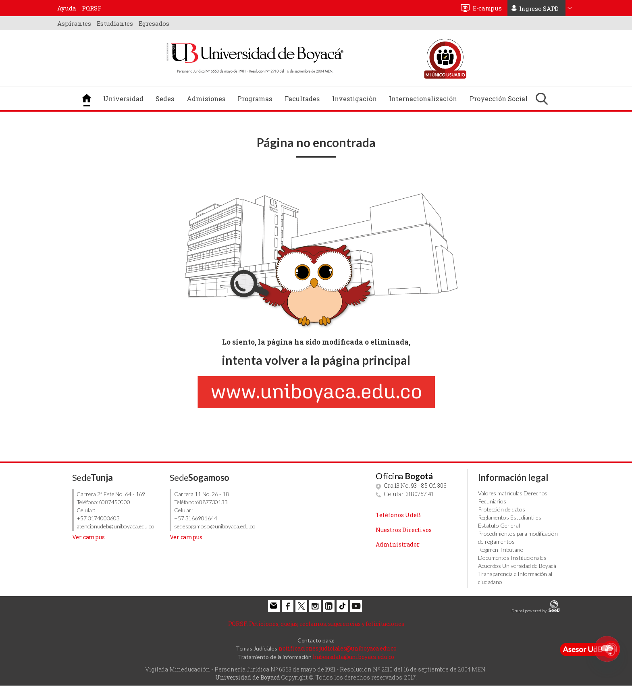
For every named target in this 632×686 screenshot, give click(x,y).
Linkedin (329, 606)
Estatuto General (499, 525)
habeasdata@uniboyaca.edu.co (353, 657)
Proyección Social (499, 98)
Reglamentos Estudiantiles (509, 517)
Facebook (287, 606)
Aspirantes (74, 23)
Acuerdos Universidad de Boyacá (517, 565)
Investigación (354, 98)
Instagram (315, 606)
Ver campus (88, 537)
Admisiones (206, 98)
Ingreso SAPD (539, 8)
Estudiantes (115, 23)
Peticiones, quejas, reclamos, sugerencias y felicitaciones (316, 624)
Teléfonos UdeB (398, 515)
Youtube (356, 606)
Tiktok (342, 606)
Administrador (398, 544)
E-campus (487, 8)
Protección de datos (501, 509)
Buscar (542, 98)
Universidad (123, 98)
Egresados (154, 23)
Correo (274, 606)
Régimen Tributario (501, 549)
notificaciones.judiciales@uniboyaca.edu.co (337, 648)
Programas (254, 98)
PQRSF (92, 8)
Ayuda (66, 8)
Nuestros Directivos (404, 530)
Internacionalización (423, 98)
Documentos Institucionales (512, 557)
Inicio (86, 98)
